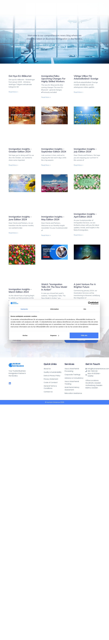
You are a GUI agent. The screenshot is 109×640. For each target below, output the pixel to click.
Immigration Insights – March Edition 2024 (20, 290)
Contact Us (48, 391)
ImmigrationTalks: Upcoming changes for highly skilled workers (53, 79)
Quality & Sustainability (52, 372)
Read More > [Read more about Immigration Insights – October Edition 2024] (13, 165)
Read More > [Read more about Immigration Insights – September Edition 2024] (46, 165)
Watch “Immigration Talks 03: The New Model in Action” (54, 287)
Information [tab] (54, 309)
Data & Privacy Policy (51, 375)
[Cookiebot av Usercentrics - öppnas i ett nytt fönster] (89, 303)
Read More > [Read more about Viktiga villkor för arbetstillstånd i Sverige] (78, 92)
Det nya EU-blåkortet (20, 76)
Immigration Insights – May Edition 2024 (52, 218)
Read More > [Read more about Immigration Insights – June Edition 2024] (13, 233)
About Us (47, 369)
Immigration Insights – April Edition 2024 (85, 215)
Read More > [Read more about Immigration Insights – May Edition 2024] (46, 235)
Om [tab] (84, 309)
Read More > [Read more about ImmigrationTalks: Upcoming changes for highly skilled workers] (46, 97)
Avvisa (25, 335)
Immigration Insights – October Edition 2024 (20, 150)
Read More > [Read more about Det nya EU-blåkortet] (13, 92)
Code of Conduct (50, 382)
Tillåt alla (84, 335)
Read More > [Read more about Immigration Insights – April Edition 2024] (78, 235)
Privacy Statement (51, 378)
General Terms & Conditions (50, 386)
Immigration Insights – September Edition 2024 (53, 150)
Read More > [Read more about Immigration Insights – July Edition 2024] (78, 165)
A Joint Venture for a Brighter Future (85, 285)
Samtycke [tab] (24, 309)
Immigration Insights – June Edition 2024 (20, 218)
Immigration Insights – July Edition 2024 (85, 150)
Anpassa (54, 335)
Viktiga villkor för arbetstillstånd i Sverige (86, 77)
